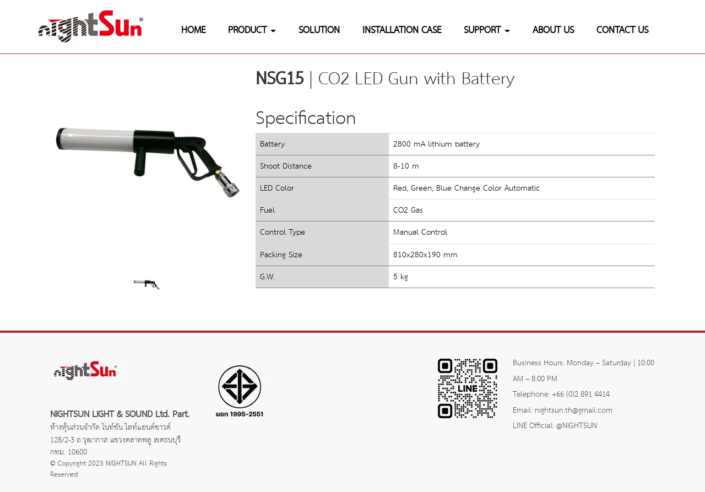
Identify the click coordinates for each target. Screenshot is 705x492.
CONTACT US (622, 30)
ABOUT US (553, 30)
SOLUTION (319, 30)
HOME (193, 30)
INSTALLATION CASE (401, 30)
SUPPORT (487, 30)
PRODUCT (252, 30)
